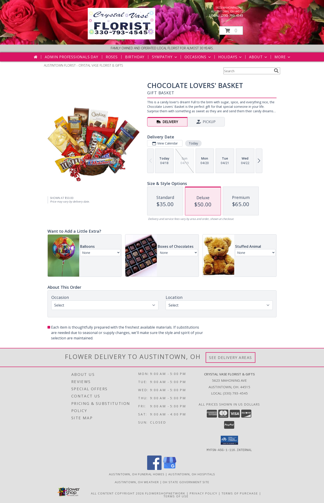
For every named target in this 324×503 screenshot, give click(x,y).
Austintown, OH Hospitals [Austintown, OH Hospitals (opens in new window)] (191, 474)
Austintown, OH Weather (137, 482)
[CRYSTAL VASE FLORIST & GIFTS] (121, 38)
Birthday (134, 56)
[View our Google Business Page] (169, 468)
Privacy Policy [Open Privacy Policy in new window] (203, 493)
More (282, 56)
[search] (276, 70)
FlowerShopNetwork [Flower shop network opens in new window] (165, 493)
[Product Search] (248, 71)
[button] (231, 30)
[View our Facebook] (154, 468)
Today (193, 143)
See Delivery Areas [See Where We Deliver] (230, 357)
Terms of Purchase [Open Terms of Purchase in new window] (240, 493)
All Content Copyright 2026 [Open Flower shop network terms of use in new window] (117, 493)
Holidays (230, 56)
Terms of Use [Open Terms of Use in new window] (176, 496)
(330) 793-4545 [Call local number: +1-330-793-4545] (232, 15)
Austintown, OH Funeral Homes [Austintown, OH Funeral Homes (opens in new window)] (136, 474)
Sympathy (165, 56)
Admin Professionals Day (71, 56)
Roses (112, 56)
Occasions (198, 56)
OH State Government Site (186, 482)
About (258, 56)
